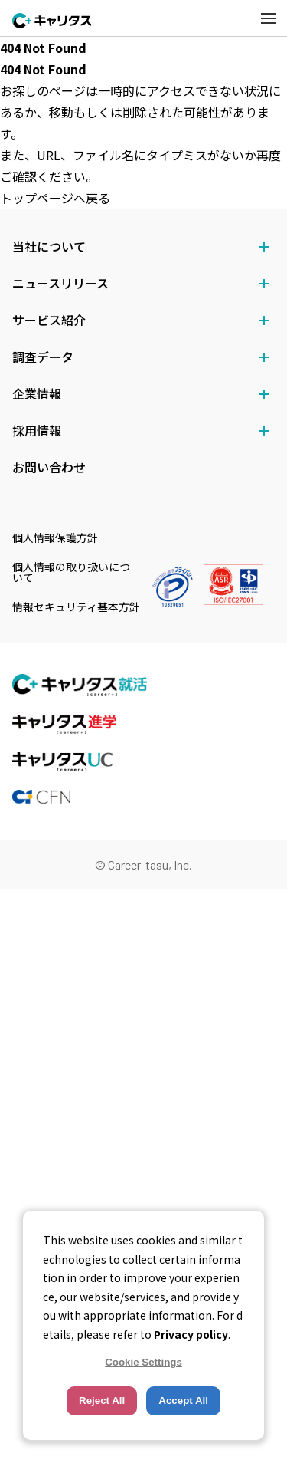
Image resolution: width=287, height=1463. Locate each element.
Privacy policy (191, 1334)
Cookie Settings (143, 1362)
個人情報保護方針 (55, 537)
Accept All (183, 1400)
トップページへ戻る (55, 198)
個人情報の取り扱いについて (71, 572)
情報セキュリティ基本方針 (76, 606)
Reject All (102, 1400)
